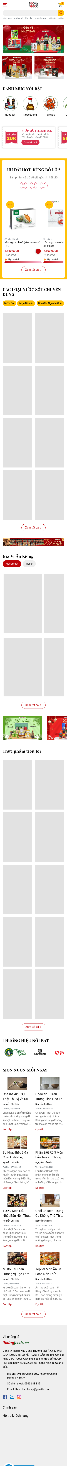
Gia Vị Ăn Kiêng (18, 556)
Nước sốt (10, 114)
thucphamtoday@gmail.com (32, 1389)
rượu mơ (18, 18)
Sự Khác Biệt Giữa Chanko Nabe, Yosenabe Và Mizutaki (15, 1155)
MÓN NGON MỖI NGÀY (25, 1070)
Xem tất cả (33, 269)
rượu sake (7, 18)
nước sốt (52, 18)
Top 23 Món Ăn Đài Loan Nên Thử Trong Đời (48, 1271)
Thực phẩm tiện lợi (22, 751)
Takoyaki (50, 114)
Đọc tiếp (7, 1129)
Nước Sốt (9, 303)
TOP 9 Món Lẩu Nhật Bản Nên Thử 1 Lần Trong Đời (17, 1213)
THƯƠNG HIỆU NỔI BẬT (26, 1040)
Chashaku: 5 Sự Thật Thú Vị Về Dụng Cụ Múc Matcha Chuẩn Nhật (17, 1096)
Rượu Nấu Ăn (26, 303)
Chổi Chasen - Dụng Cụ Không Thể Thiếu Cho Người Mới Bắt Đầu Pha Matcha (49, 1213)
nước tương (40, 18)
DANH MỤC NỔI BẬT (22, 89)
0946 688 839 (32, 1383)
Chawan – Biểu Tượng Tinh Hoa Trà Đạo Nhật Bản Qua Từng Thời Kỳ (49, 1096)
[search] (61, 13)
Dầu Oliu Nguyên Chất (50, 303)
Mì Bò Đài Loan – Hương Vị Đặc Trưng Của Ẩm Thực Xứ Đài (17, 1271)
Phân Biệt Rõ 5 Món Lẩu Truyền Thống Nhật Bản (49, 1155)
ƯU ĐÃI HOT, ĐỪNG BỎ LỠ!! (33, 170)
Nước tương (30, 114)
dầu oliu (29, 18)
